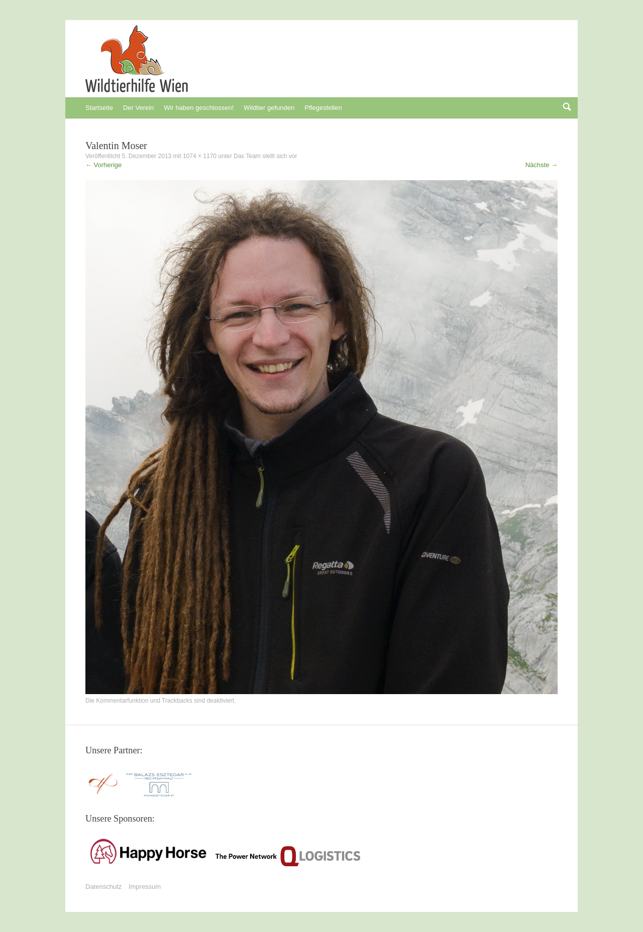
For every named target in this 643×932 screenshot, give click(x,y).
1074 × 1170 (200, 156)
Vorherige (103, 165)
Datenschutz (103, 886)
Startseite (99, 107)
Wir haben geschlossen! (199, 107)
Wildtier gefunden (269, 107)
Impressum (145, 886)
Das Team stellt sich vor (265, 156)
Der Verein (138, 107)
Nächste (541, 165)
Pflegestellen (323, 107)
